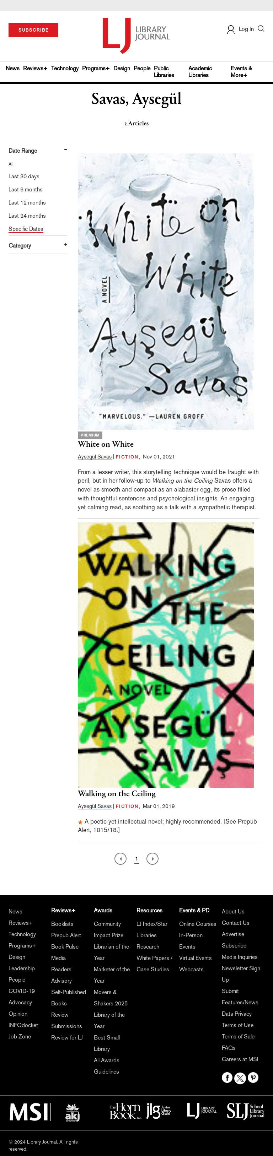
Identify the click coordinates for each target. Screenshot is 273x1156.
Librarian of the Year (111, 952)
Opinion (18, 1013)
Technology (65, 68)
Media (58, 958)
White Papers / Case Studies (154, 964)
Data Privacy (237, 1013)
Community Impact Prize (108, 930)
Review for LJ (67, 1037)
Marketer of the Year (112, 975)
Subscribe (234, 945)
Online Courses (197, 924)
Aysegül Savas (95, 457)
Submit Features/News (240, 997)
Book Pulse (65, 946)
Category (20, 245)
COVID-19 (22, 991)
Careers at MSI (240, 1059)
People (142, 68)
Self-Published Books (68, 998)
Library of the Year (109, 1020)
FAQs (229, 1047)
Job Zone (20, 1036)
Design (121, 68)
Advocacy (20, 1002)
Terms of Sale (238, 1036)
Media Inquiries (240, 957)
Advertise (233, 934)
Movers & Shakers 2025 (111, 998)
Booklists (62, 924)
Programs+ (96, 68)
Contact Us (236, 922)
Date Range (23, 150)
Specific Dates (26, 229)
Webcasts (191, 969)
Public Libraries (164, 71)
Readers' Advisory (62, 975)
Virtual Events (195, 958)
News (13, 68)
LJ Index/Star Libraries (151, 930)
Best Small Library (107, 1043)
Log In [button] (240, 29)
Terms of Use (237, 1025)
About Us (233, 911)
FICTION (127, 457)
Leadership (22, 968)
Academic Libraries (200, 71)
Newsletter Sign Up (241, 974)
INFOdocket (23, 1025)
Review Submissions (66, 1020)
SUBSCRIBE (33, 30)
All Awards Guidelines (106, 1066)
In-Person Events (191, 941)
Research (147, 946)
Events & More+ (241, 71)
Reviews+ (35, 68)
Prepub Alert (66, 935)
